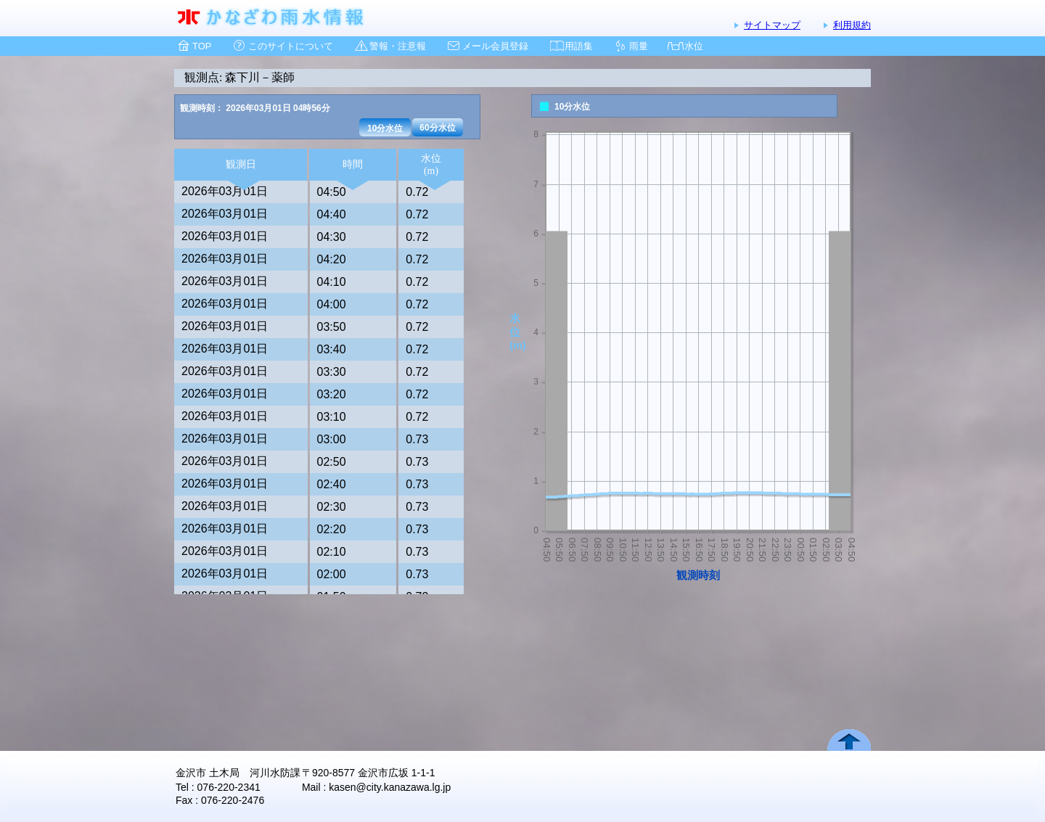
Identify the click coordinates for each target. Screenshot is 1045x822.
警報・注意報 (397, 46)
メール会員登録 (495, 46)
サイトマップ (772, 25)
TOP (202, 46)
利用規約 (852, 25)
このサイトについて (290, 46)
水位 (693, 46)
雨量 (638, 46)
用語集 (579, 46)
